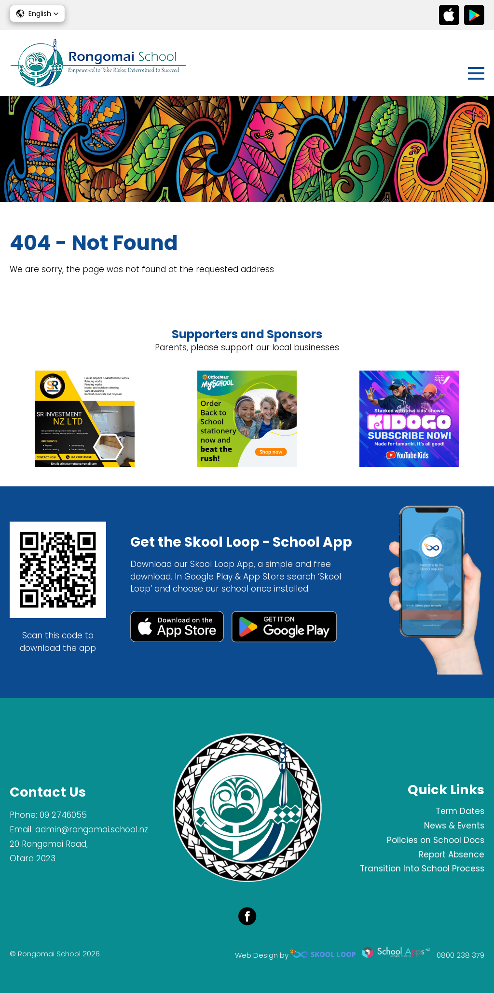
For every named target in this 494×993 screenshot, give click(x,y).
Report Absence (451, 854)
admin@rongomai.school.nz (91, 829)
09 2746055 (63, 815)
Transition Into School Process (422, 868)
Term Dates (460, 811)
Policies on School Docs (435, 840)
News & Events (454, 825)
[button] (37, 13)
